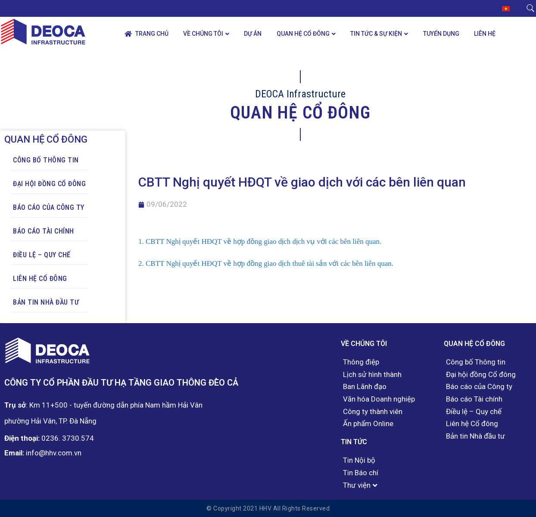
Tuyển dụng (441, 33)
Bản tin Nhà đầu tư (46, 302)
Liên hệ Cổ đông (40, 278)
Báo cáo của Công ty (48, 207)
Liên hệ (484, 33)
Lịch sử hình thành (372, 375)
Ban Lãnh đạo (364, 387)
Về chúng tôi (203, 33)
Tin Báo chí (360, 473)
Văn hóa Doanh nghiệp (379, 399)
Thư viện (357, 485)
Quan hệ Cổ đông (303, 33)
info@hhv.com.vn (53, 452)
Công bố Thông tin (46, 160)
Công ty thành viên (372, 412)
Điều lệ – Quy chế (42, 255)
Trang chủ (146, 33)
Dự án (253, 33)
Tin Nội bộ (359, 460)
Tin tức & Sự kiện (376, 33)
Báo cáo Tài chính (43, 231)
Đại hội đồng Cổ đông (49, 184)
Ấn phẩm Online (368, 424)
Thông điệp (361, 362)
